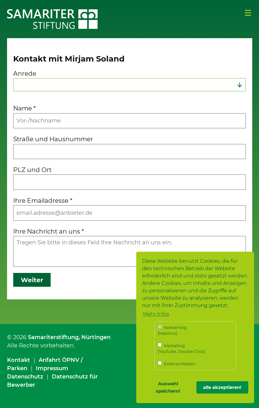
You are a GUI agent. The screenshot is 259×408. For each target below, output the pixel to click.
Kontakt (18, 360)
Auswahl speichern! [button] (168, 387)
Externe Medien (177, 363)
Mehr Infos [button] (156, 314)
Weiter (32, 280)
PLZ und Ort (32, 170)
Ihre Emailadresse (42, 200)
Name (24, 108)
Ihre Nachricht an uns (48, 231)
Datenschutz (25, 376)
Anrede (24, 73)
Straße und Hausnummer (53, 139)
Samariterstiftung (53, 337)
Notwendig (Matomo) (172, 330)
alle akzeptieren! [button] (222, 387)
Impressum (52, 368)
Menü (248, 13)
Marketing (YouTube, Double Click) (181, 348)
